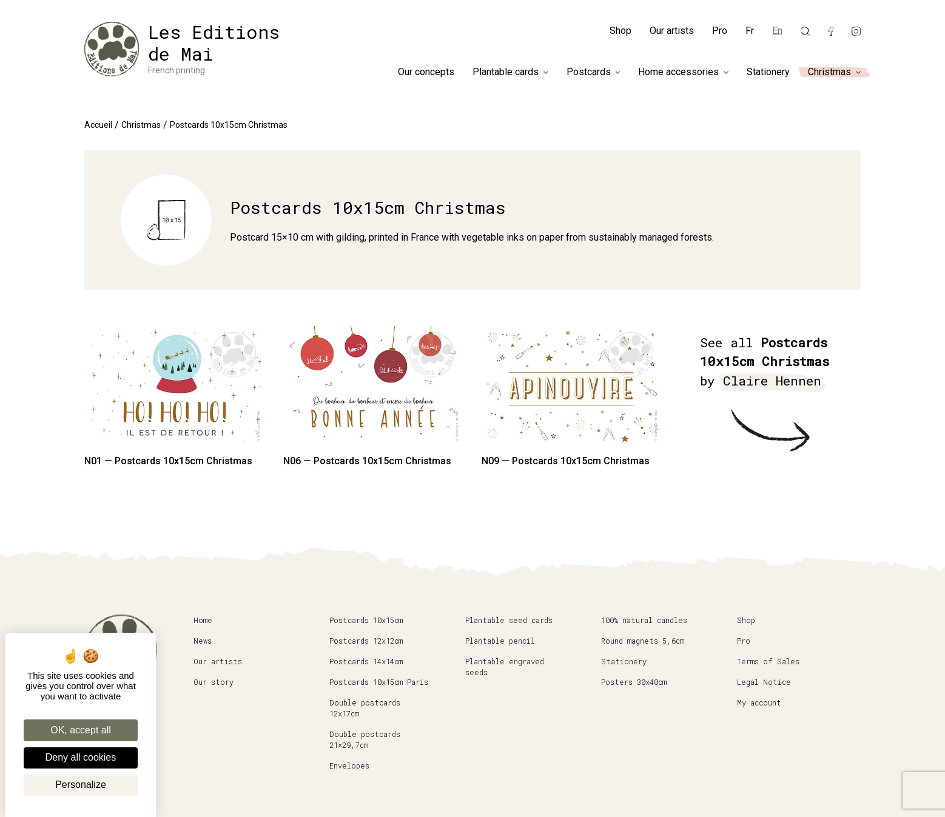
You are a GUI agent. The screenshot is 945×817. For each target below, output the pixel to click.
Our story (213, 682)
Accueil (98, 125)
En (777, 30)
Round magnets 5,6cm (642, 640)
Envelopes (349, 765)
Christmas (829, 72)
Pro (719, 30)
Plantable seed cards (509, 620)
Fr (749, 30)
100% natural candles (644, 620)
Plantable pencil (500, 640)
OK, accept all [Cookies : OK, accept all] (80, 730)
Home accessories (678, 72)
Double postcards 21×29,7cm (364, 739)
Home (202, 620)
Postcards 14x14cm (366, 661)
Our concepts (426, 72)
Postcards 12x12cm (366, 640)
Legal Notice (764, 682)
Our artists (672, 30)
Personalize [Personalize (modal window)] (80, 784)
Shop (620, 30)
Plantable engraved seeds (504, 666)
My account (759, 702)
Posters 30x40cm (634, 682)
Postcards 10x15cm (366, 620)
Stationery (768, 72)
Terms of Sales (768, 661)
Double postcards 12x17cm (364, 708)
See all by (764, 362)
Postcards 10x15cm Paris (378, 682)
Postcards (589, 72)
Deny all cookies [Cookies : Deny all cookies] (80, 757)
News (202, 640)
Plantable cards (505, 72)
